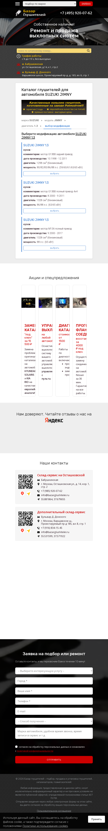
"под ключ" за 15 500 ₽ (28, 337)
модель (53, 120)
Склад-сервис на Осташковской (61, 477)
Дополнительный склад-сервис (61, 514)
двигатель (29, 125)
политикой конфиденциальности (35, 753)
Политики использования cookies (45, 826)
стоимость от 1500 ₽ (66, 337)
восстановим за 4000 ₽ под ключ (85, 341)
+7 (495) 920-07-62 (75, 12)
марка (30, 120)
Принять (96, 819)
